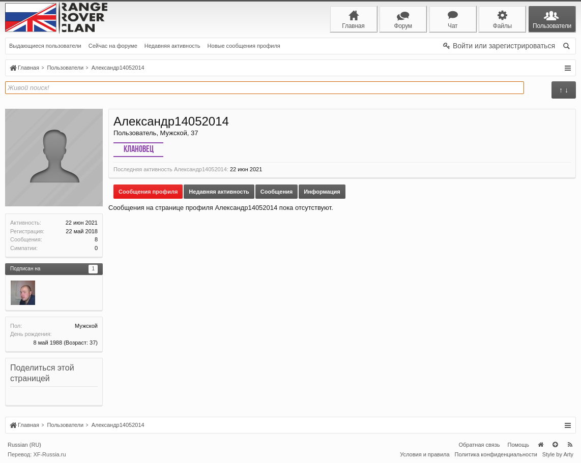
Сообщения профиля (148, 192)
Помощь (519, 445)
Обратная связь (479, 445)
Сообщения (276, 192)
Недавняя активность (172, 46)
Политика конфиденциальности (496, 454)
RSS (569, 444)
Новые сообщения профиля (244, 46)
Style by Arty (557, 454)
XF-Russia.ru (49, 454)
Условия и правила (424, 454)
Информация (322, 192)
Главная (540, 444)
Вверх (555, 444)
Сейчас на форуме (113, 46)
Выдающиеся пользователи (45, 46)
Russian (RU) (24, 445)
